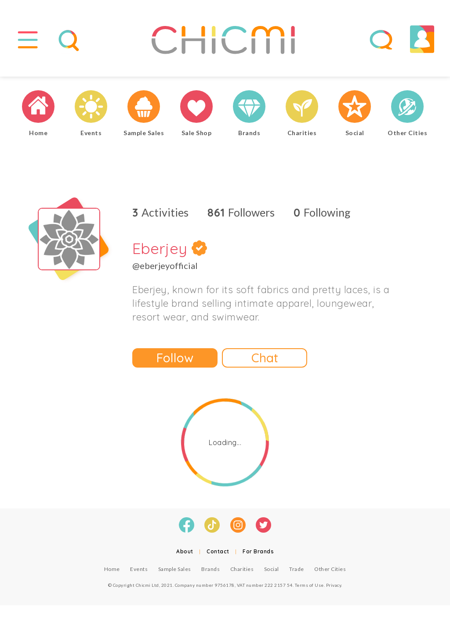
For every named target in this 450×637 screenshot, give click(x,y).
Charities (242, 570)
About (184, 552)
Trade (296, 570)
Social (271, 570)
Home (112, 570)
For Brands (258, 552)
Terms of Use (309, 586)
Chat (264, 359)
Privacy (333, 586)
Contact (218, 552)
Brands (210, 570)
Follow (174, 359)
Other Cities (330, 570)
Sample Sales (174, 570)
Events (139, 570)
